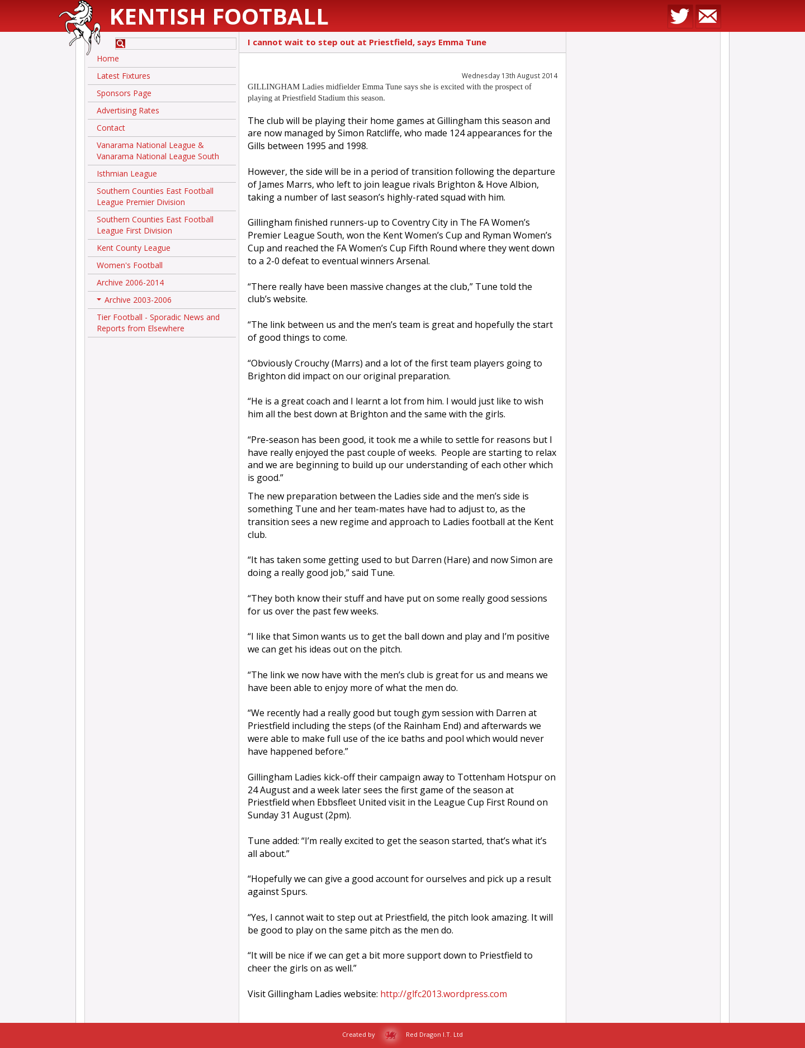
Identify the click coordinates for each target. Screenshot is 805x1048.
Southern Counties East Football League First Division (155, 225)
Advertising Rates (128, 110)
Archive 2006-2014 (130, 282)
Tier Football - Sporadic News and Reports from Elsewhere (158, 323)
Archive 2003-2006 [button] (134, 301)
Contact (111, 127)
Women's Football (130, 265)
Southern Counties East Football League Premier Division (155, 196)
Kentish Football (219, 16)
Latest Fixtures (123, 75)
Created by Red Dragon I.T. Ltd (402, 1034)
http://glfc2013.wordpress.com (443, 994)
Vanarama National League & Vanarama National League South (158, 150)
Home (108, 58)
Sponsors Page (124, 93)
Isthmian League (127, 173)
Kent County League (134, 247)
